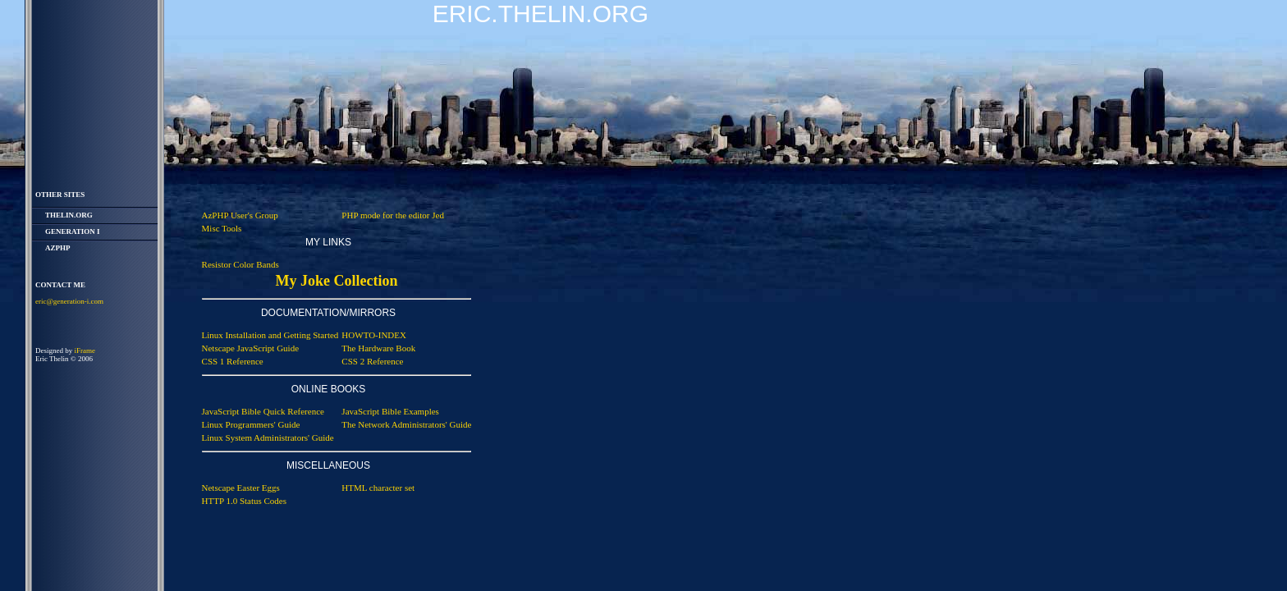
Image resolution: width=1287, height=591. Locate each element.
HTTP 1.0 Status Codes (244, 501)
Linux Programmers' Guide (251, 424)
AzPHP (58, 248)
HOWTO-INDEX (373, 335)
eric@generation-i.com (69, 301)
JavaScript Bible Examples (390, 411)
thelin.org (69, 215)
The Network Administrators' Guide (406, 424)
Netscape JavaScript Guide (251, 348)
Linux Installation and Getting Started (270, 335)
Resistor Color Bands (240, 264)
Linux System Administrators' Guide (268, 437)
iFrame (85, 350)
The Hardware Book (378, 348)
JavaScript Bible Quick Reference (263, 411)
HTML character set (377, 487)
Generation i (72, 231)
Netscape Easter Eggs (241, 487)
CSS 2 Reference (372, 361)
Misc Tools (222, 228)
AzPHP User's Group (240, 215)
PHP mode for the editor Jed (392, 215)
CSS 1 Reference (232, 361)
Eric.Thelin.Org (540, 13)
